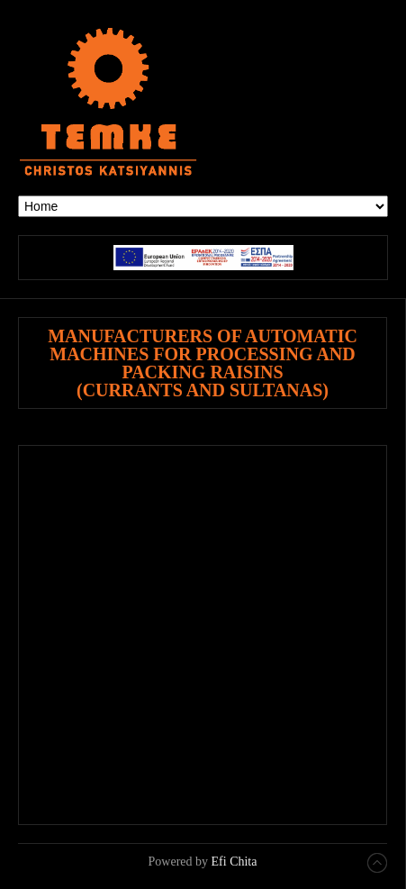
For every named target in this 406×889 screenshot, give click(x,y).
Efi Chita (234, 861)
